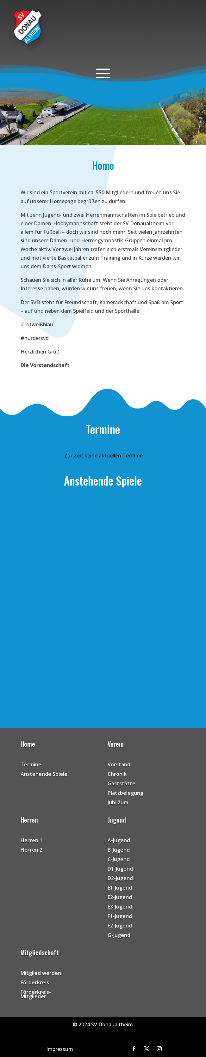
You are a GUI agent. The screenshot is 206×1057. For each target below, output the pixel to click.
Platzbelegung (125, 793)
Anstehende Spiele (44, 774)
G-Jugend (119, 936)
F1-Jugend (120, 917)
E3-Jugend (120, 907)
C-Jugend (119, 860)
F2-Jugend (120, 926)
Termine (31, 765)
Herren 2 (31, 850)
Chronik (117, 774)
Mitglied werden (41, 973)
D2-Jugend (120, 879)
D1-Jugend (120, 869)
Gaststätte (121, 784)
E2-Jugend (120, 898)
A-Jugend (119, 841)
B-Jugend (119, 850)
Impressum (59, 1049)
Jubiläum (118, 803)
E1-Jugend (120, 888)
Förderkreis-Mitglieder (36, 995)
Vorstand (119, 765)
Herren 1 (31, 841)
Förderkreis (35, 983)
